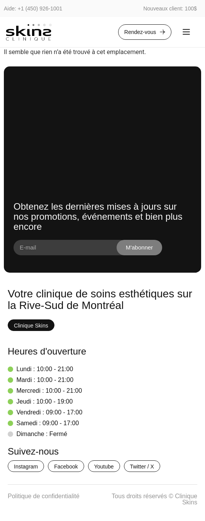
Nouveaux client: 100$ (170, 8)
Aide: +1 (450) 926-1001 (33, 8)
